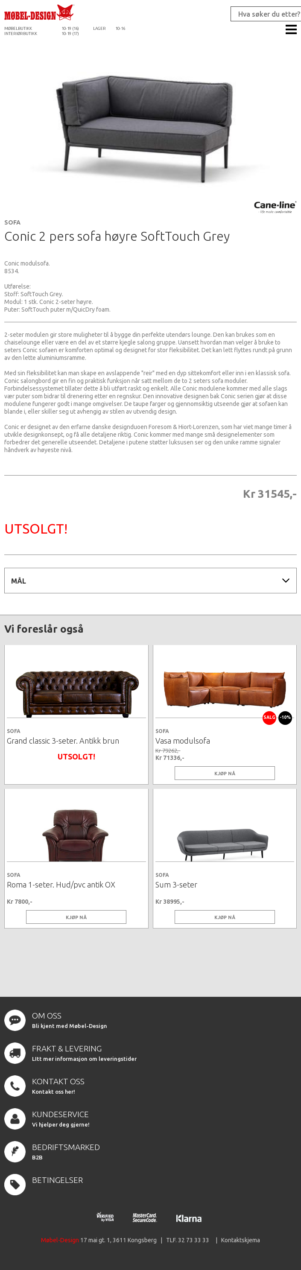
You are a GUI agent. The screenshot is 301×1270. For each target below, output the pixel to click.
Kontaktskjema (240, 1240)
